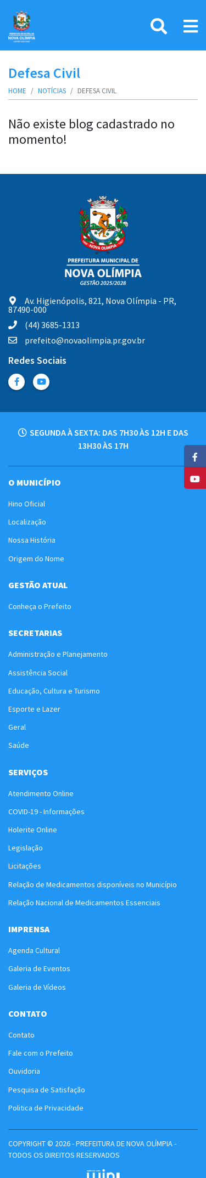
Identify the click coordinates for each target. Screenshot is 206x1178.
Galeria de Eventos (39, 968)
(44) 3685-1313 (44, 324)
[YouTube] (195, 478)
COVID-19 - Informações (46, 811)
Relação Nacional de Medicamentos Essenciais (84, 903)
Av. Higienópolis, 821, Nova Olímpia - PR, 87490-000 (92, 305)
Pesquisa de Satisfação (46, 1090)
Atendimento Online (41, 793)
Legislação (25, 848)
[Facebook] (195, 456)
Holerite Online (32, 830)
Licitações (24, 866)
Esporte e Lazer (34, 709)
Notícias (52, 90)
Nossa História (31, 540)
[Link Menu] (190, 26)
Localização (27, 522)
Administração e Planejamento (58, 654)
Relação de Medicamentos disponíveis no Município (92, 884)
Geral (17, 727)
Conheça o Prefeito (39, 606)
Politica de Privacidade (45, 1108)
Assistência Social (38, 673)
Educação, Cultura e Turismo (54, 691)
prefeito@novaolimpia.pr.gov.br (76, 340)
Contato (21, 1035)
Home (17, 90)
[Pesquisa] (159, 26)
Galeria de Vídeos (37, 987)
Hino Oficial (26, 504)
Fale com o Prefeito (40, 1053)
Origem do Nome (36, 558)
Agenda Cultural (34, 950)
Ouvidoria (24, 1071)
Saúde (18, 745)
